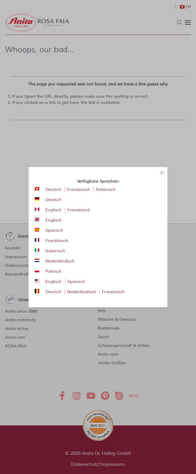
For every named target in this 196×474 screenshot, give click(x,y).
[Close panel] (161, 172)
